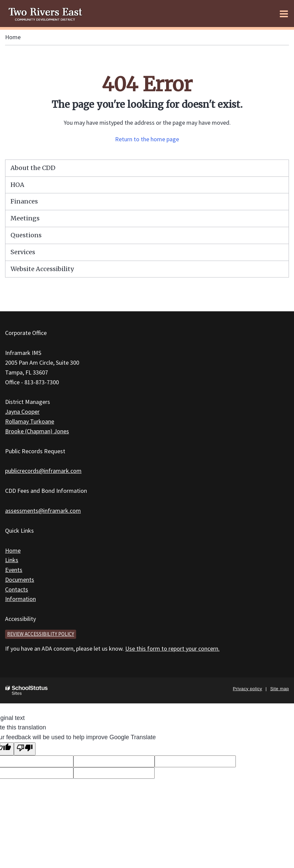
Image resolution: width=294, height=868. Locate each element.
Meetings (25, 218)
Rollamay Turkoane (29, 421)
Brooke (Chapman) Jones (37, 431)
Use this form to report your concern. (172, 648)
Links (11, 560)
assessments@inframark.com (43, 510)
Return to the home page (147, 139)
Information (20, 599)
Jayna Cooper (22, 411)
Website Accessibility (42, 269)
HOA (17, 185)
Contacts (16, 589)
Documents (19, 579)
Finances (24, 201)
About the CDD (32, 168)
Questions (26, 235)
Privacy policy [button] (247, 688)
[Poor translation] (25, 748)
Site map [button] (279, 688)
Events (13, 570)
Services (22, 252)
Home (13, 37)
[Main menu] (284, 13)
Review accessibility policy (40, 634)
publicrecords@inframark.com (43, 471)
